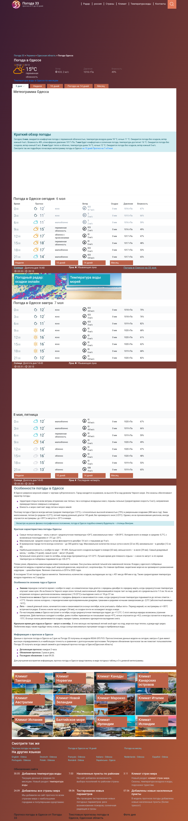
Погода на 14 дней (78, 86)
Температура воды (141, 3)
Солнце (18, 267)
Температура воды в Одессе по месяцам (36, 80)
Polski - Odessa (47, 742)
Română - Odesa (76, 742)
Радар (86, 3)
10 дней (55, 86)
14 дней (88, 262)
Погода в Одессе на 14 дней (82, 730)
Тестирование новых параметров (90, 774)
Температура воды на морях (87, 819)
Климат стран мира (144, 755)
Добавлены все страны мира (41, 772)
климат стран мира (158, 760)
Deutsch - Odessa (48, 739)
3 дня (21, 86)
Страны (110, 3)
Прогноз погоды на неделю (26, 730)
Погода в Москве (81, 806)
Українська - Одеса (105, 742)
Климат (122, 3)
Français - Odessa (76, 739)
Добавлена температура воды (41, 755)
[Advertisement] (94, 30)
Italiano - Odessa (104, 739)
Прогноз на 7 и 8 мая (103, 148)
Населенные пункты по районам (98, 755)
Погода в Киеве (80, 812)
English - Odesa (19, 739)
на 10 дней (87, 148)
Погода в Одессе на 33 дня (140, 267)
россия (98, 3)
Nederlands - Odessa (134, 739)
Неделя (37, 86)
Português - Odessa (21, 742)
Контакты (160, 3)
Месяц (101, 86)
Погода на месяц (133, 730)
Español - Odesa (160, 739)
